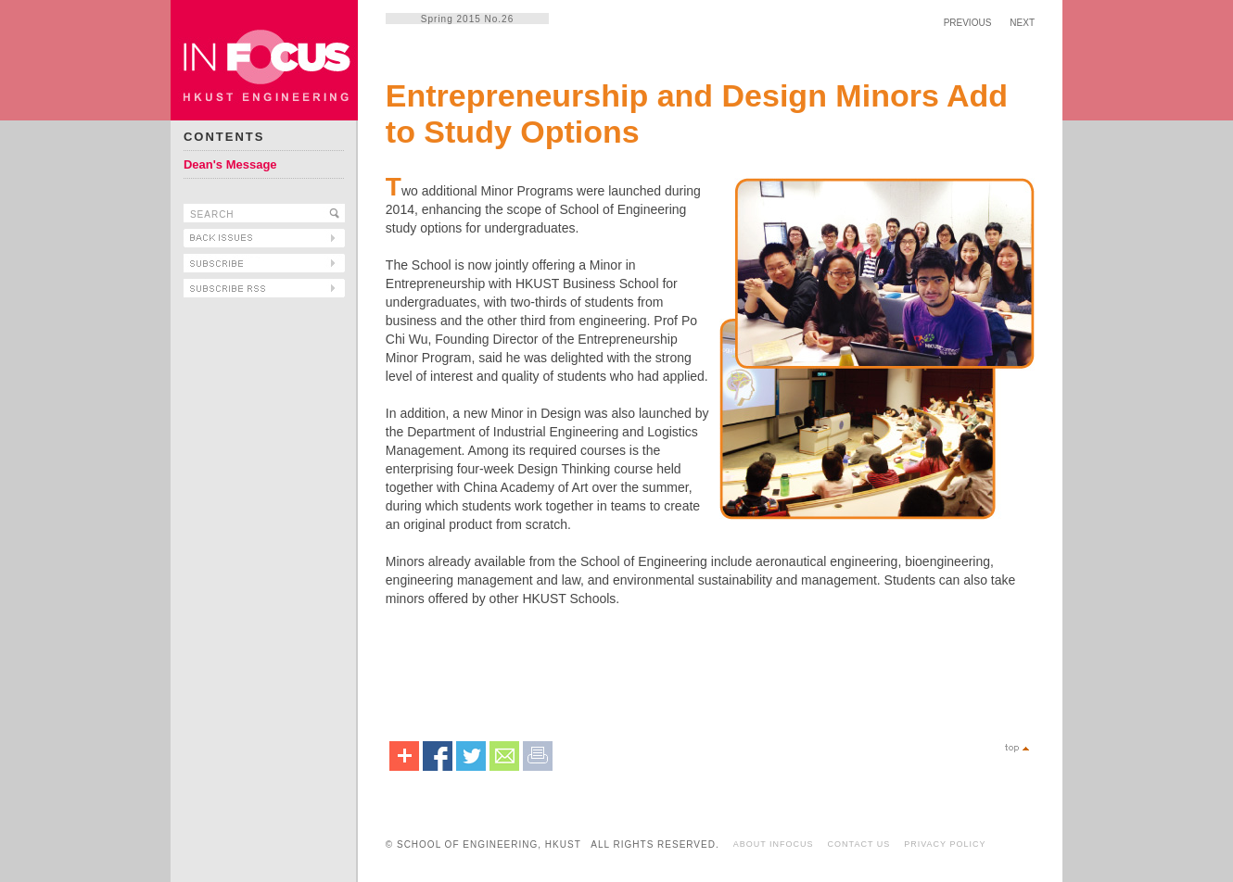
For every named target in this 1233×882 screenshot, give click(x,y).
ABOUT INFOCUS (773, 844)
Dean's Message (230, 164)
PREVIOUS (968, 23)
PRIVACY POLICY (944, 844)
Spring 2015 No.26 (467, 19)
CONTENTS (224, 137)
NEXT (1022, 23)
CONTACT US (859, 844)
